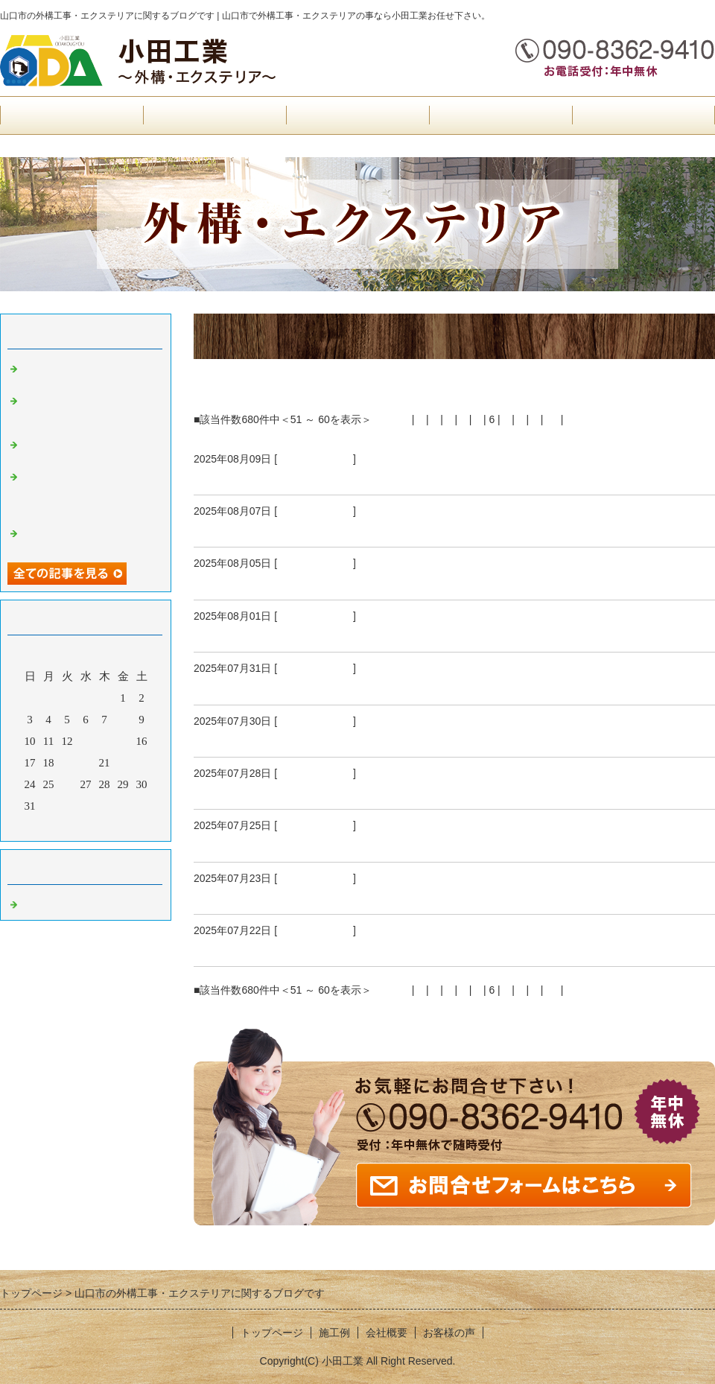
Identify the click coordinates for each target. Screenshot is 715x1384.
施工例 (501, 115)
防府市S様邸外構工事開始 (271, 738)
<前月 (57, 826)
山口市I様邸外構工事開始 (270, 948)
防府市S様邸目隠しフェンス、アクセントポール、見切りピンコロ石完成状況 (425, 633)
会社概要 (214, 115)
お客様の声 (358, 115)
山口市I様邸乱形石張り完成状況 (290, 896)
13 (86, 741)
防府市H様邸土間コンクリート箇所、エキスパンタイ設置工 (89, 410)
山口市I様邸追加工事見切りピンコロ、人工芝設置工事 (357, 686)
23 (141, 763)
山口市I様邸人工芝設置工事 (276, 581)
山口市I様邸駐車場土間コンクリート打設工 (323, 844)
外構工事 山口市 (315, 459)
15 (123, 741)
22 (123, 763)
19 (67, 763)
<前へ (395, 419)
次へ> (579, 419)
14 (104, 741)
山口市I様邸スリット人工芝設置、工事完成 (323, 791)
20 (86, 763)
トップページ (71, 115)
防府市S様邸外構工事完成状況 (284, 476)
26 (67, 784)
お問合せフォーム (643, 115)
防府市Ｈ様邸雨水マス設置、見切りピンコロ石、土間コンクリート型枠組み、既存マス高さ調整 (89, 492)
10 (552, 419)
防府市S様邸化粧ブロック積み (284, 528)
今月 (85, 826)
